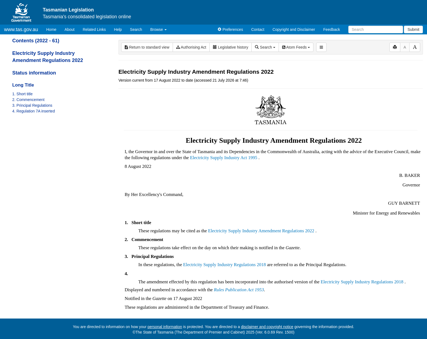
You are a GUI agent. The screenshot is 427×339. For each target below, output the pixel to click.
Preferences (230, 29)
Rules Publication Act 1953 (239, 289)
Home (53, 29)
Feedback (331, 29)
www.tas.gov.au (21, 29)
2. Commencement (28, 99)
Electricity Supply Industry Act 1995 (223, 157)
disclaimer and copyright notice (267, 327)
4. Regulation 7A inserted (33, 111)
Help (118, 29)
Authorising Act (191, 47)
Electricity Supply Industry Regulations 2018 (224, 264)
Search (136, 29)
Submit (413, 29)
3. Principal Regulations (32, 105)
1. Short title (22, 94)
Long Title (23, 85)
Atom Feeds (296, 47)
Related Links (94, 29)
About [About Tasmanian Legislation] (70, 29)
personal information (165, 327)
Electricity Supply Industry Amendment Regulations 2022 (261, 230)
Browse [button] (158, 29)
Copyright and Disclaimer (294, 29)
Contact (257, 29)
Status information (34, 73)
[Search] (375, 29)
